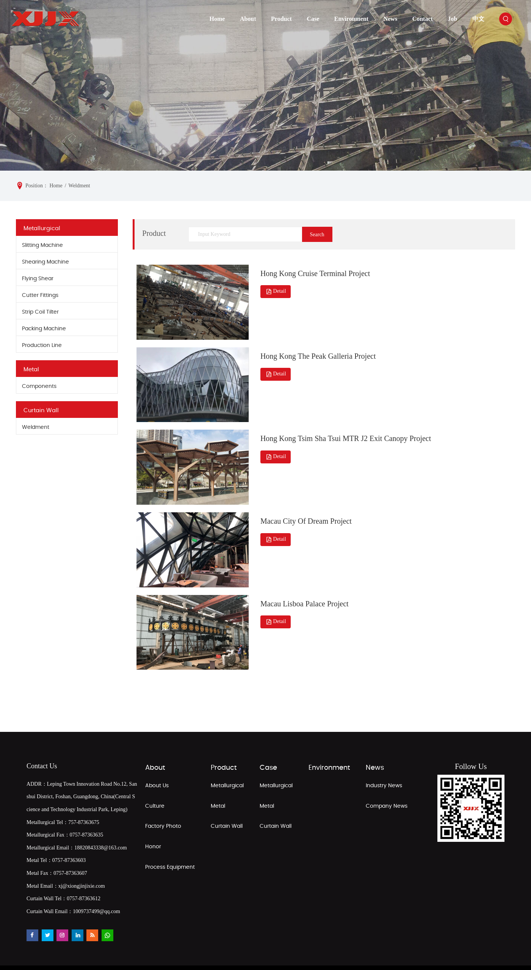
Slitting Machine (42, 245)
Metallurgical (41, 228)
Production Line (42, 345)
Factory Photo (163, 797)
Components (39, 386)
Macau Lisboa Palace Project (303, 577)
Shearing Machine (45, 262)
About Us (157, 756)
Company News (386, 777)
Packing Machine (44, 328)
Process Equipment (170, 838)
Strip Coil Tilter (40, 312)
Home (217, 19)
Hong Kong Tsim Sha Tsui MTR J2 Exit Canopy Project (344, 423)
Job (452, 19)
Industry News (384, 756)
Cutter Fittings (40, 295)
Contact (422, 19)
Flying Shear (37, 278)
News (390, 19)
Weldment (35, 427)
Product (281, 19)
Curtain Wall (41, 410)
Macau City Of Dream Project (304, 500)
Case (313, 19)
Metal (31, 369)
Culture (154, 777)
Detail (274, 288)
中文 (478, 19)
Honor (153, 817)
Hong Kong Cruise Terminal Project (313, 270)
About (248, 19)
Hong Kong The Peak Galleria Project (316, 346)
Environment (351, 19)
